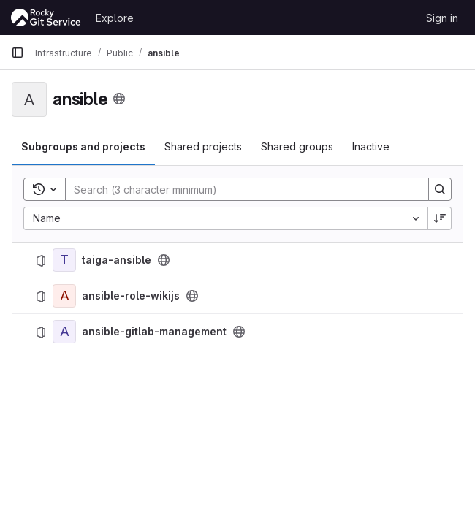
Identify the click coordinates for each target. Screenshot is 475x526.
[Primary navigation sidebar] (17, 52)
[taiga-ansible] (64, 260)
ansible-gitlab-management (154, 332)
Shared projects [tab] (203, 146)
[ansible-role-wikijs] (64, 296)
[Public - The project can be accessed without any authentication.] (163, 260)
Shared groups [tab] (297, 146)
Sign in (442, 18)
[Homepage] (46, 17)
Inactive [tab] (371, 146)
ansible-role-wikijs (131, 296)
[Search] (240, 189)
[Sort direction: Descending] (440, 218)
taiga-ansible (116, 260)
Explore (115, 18)
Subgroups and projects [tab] (83, 146)
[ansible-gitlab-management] (64, 331)
